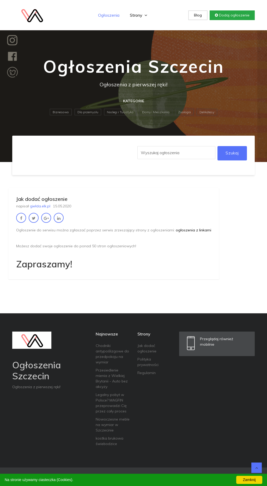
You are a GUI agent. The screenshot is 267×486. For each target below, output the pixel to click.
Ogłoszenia (108, 15)
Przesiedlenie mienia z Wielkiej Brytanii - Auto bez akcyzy (112, 378)
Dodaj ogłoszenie (232, 15)
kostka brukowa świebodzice (109, 441)
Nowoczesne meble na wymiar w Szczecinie (113, 425)
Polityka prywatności (148, 362)
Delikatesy (206, 112)
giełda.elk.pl (40, 206)
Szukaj (232, 153)
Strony (138, 15)
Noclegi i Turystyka (120, 112)
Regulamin (146, 372)
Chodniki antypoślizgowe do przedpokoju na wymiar (112, 353)
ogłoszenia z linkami (193, 230)
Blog (198, 15)
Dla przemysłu (87, 112)
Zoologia (184, 112)
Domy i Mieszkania (155, 112)
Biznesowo (61, 112)
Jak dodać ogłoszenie (146, 348)
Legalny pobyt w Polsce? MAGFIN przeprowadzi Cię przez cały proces (111, 402)
